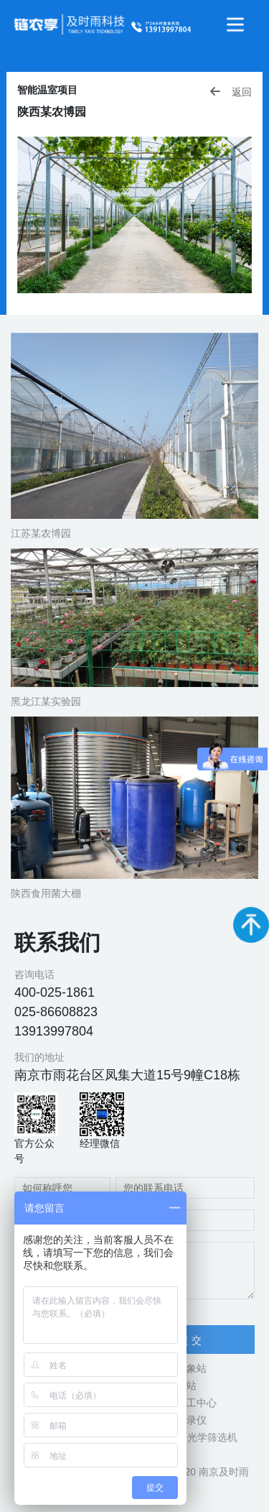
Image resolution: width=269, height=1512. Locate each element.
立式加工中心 (186, 1403)
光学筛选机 (212, 1437)
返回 (230, 91)
